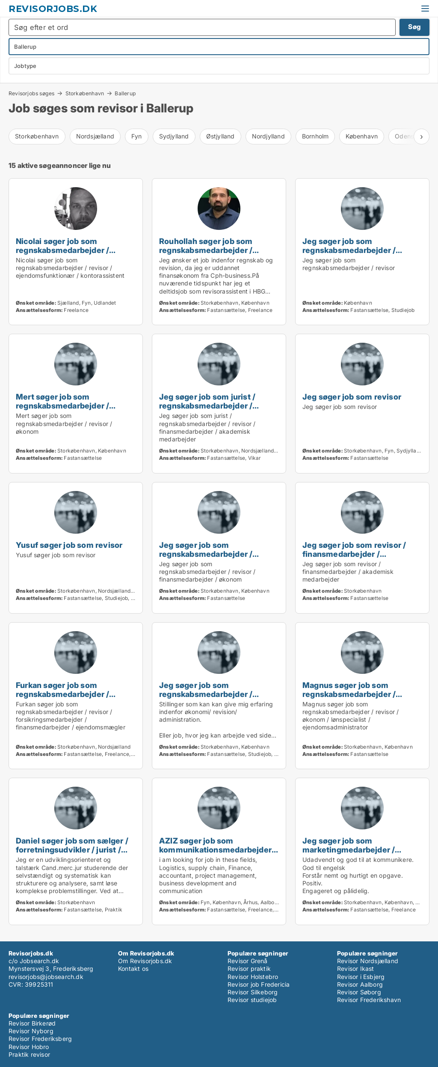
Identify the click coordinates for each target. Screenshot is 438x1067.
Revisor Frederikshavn (369, 999)
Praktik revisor (29, 1054)
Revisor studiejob (252, 999)
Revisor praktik (249, 968)
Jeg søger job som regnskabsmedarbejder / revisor (349, 250)
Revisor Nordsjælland (367, 960)
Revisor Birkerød (32, 1023)
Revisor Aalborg (360, 984)
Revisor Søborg (359, 992)
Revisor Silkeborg (253, 992)
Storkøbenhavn (84, 93)
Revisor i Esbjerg (361, 976)
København (362, 136)
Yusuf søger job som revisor (69, 545)
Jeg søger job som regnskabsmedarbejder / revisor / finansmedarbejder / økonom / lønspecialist (214, 698)
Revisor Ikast (355, 968)
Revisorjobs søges (31, 93)
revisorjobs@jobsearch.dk (46, 976)
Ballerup (125, 93)
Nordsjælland (95, 136)
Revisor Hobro (29, 1046)
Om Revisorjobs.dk (145, 960)
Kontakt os (133, 968)
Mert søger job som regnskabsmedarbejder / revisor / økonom (62, 405)
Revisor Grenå (248, 960)
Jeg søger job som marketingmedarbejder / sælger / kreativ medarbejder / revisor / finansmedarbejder (359, 854)
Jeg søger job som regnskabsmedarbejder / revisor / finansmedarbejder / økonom (214, 558)
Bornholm (315, 136)
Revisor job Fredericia (259, 984)
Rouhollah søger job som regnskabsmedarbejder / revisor (206, 250)
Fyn (136, 136)
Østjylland (220, 136)
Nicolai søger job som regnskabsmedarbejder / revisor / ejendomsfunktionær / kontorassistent (75, 254)
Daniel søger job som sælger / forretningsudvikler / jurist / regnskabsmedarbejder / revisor (72, 854)
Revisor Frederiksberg (40, 1038)
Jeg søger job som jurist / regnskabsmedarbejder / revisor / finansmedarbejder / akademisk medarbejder (214, 410)
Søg (414, 27)
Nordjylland (268, 136)
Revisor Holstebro (253, 976)
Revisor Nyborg (31, 1031)
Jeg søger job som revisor (351, 396)
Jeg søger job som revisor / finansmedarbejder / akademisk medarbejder (354, 553)
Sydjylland (174, 136)
